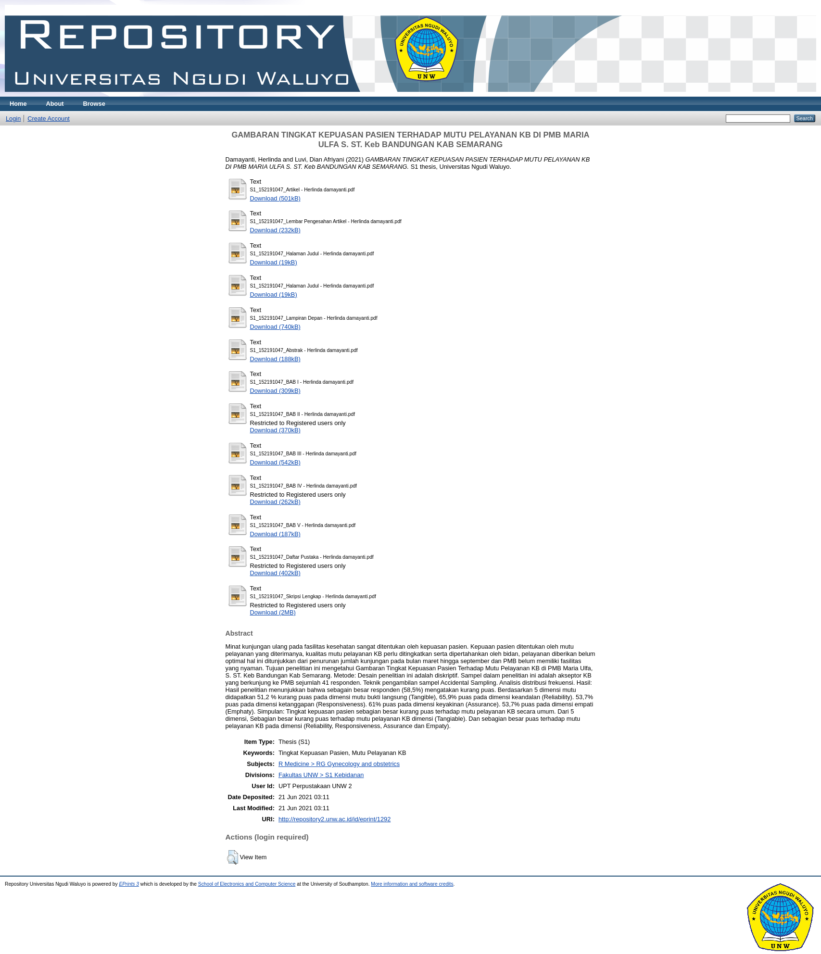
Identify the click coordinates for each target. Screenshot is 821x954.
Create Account (48, 118)
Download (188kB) (275, 359)
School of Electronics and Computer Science (247, 884)
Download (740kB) (275, 326)
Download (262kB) (275, 501)
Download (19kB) (273, 262)
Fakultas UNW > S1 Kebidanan (321, 774)
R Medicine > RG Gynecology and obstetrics (339, 763)
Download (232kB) (275, 230)
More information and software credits (412, 884)
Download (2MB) (273, 612)
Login (13, 118)
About (55, 103)
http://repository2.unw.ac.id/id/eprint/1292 (334, 819)
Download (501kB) (275, 198)
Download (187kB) (275, 534)
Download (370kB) (275, 430)
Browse (94, 103)
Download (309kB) (275, 390)
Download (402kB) (275, 573)
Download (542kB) (275, 462)
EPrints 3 (129, 884)
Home (18, 103)
